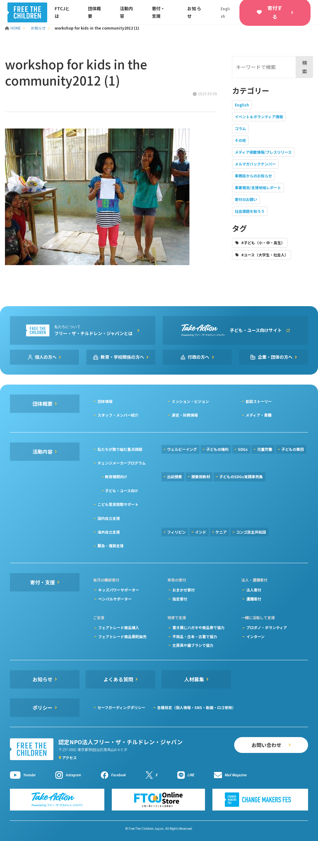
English (242, 104)
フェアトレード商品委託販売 (122, 636)
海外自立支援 (109, 532)
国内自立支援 (109, 518)
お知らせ (38, 27)
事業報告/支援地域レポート (258, 187)
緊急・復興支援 (111, 545)
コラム (240, 128)
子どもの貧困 (292, 449)
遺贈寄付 (253, 598)
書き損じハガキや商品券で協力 (198, 627)
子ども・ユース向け (121, 490)
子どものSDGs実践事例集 (241, 476)
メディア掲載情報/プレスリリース (263, 152)
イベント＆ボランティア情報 (259, 116)
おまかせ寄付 (183, 589)
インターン (255, 636)
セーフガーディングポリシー (121, 707)
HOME (13, 27)
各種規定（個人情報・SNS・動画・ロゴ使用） (196, 707)
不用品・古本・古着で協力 (194, 636)
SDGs (243, 449)
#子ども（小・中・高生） (263, 242)
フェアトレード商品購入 (118, 627)
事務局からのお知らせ (253, 175)
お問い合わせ (266, 745)
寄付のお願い (246, 199)
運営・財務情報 (185, 415)
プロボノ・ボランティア (266, 627)
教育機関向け (116, 476)
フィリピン (176, 532)
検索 (304, 67)
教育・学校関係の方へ (122, 357)
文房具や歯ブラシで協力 (192, 645)
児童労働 (264, 449)
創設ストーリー (259, 401)
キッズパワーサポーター (118, 589)
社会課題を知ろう (250, 211)
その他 (240, 140)
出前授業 (174, 476)
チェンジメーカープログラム (122, 462)
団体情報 (105, 401)
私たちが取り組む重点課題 (120, 449)
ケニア (221, 532)
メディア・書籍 (258, 415)
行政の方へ (199, 357)
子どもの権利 (217, 449)
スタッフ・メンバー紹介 (118, 415)
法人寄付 (253, 589)
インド (200, 532)
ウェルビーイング (182, 449)
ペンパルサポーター (115, 598)
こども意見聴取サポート (118, 504)
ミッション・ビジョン (190, 401)
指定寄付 (179, 598)
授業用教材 (200, 476)
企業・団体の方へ (275, 357)
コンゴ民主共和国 (251, 532)
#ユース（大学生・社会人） (264, 254)
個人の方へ (46, 357)
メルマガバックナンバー (255, 163)
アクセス (69, 757)
